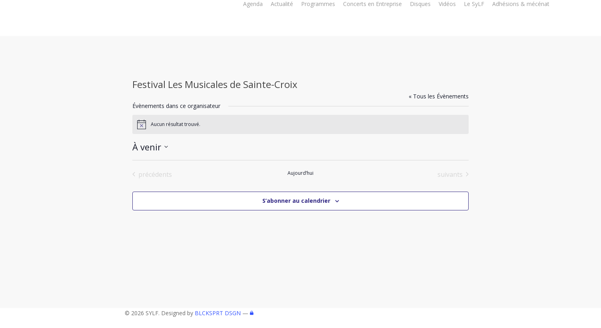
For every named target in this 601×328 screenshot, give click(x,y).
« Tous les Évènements (439, 96)
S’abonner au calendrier (296, 200)
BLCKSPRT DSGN (218, 313)
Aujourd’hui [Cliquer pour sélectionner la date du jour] (300, 173)
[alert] (300, 124)
